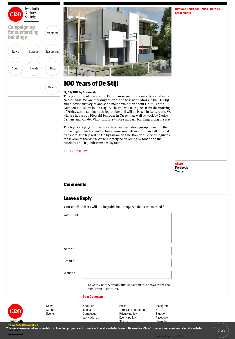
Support (34, 51)
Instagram (162, 305)
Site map (124, 321)
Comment (72, 214)
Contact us (89, 313)
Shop (52, 68)
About (15, 68)
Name (69, 249)
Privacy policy (128, 313)
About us (88, 305)
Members (52, 32)
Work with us (91, 317)
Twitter (180, 171)
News (15, 51)
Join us (87, 309)
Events (34, 68)
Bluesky (161, 313)
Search (52, 87)
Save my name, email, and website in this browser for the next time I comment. (129, 287)
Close (221, 330)
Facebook (181, 167)
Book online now (76, 150)
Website (69, 273)
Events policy (127, 317)
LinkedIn (161, 321)
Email (69, 261)
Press (122, 305)
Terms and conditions (132, 309)
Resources (52, 51)
